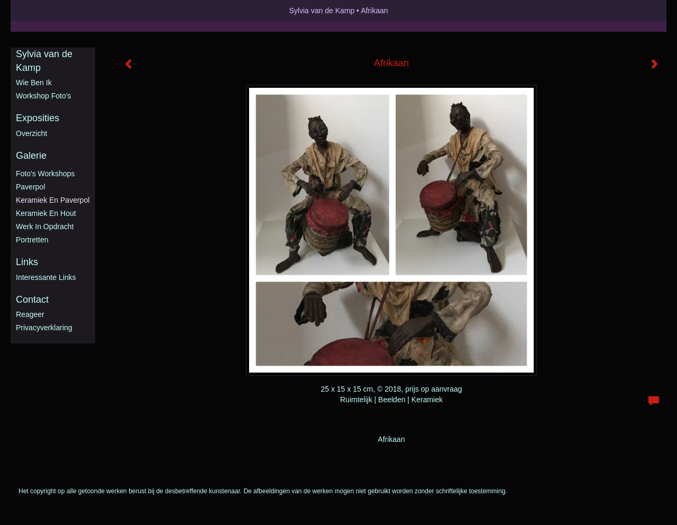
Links (27, 262)
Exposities (37, 118)
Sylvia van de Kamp (321, 10)
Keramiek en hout (46, 213)
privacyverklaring (44, 327)
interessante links (46, 277)
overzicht (31, 133)
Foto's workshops (45, 173)
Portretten (32, 240)
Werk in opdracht (45, 226)
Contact (32, 299)
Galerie (31, 155)
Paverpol (30, 187)
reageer (30, 314)
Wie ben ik (34, 82)
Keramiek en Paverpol (52, 200)
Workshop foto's (43, 96)
